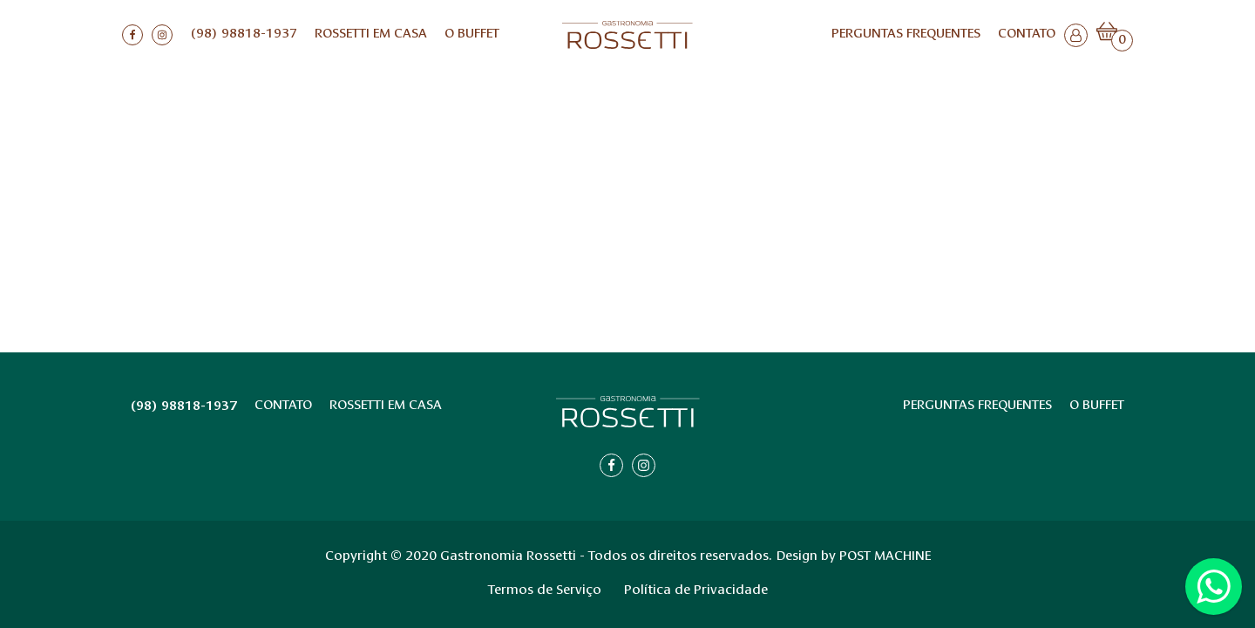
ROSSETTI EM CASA (371, 34)
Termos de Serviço (544, 590)
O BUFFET (471, 34)
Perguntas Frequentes (905, 34)
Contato (1026, 34)
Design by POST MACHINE (854, 556)
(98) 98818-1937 (243, 34)
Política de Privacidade (696, 590)
